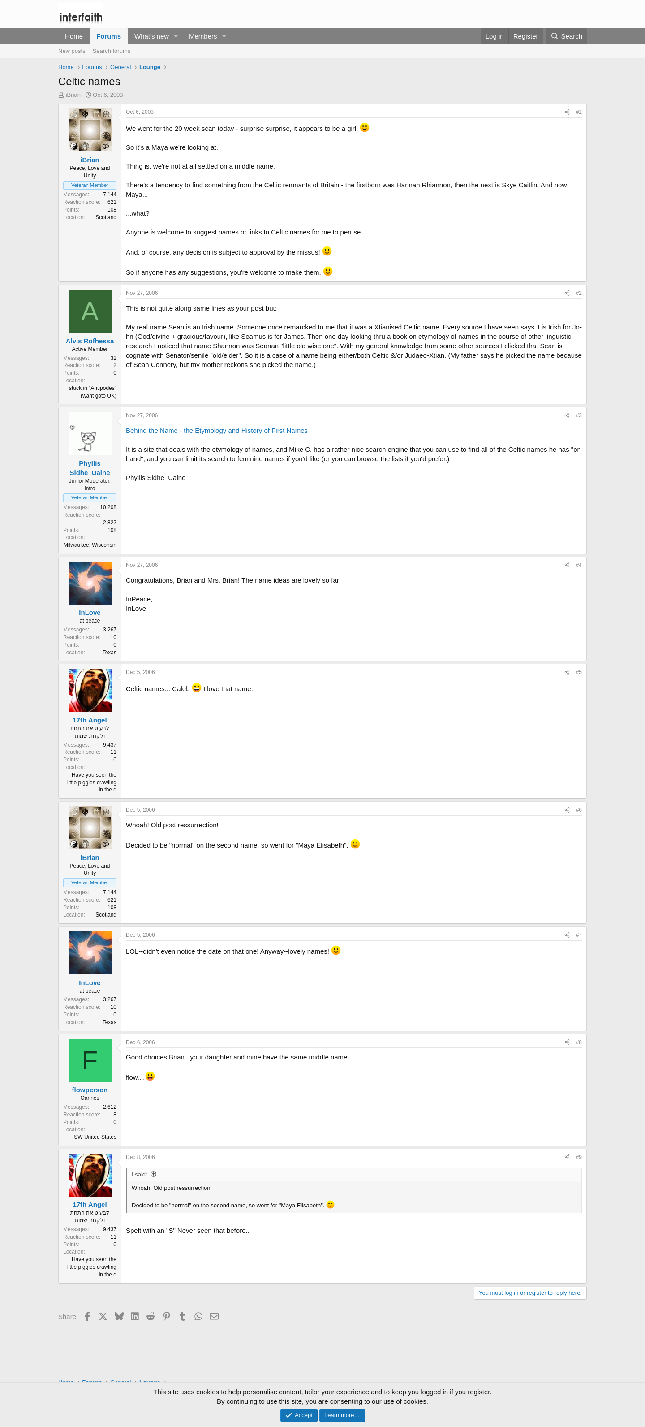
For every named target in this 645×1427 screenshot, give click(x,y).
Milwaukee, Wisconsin (90, 545)
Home (74, 36)
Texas (109, 652)
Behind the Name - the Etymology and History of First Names (217, 430)
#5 (579, 672)
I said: (139, 1174)
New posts (72, 51)
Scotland (105, 217)
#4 (579, 565)
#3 (579, 415)
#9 (579, 1157)
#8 (579, 1042)
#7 (579, 935)
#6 (579, 810)
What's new (151, 36)
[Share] (567, 112)
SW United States (95, 1137)
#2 (579, 293)
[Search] (566, 36)
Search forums (112, 51)
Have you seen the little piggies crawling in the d (91, 782)
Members (203, 36)
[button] (176, 36)
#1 (579, 112)
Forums (108, 36)
